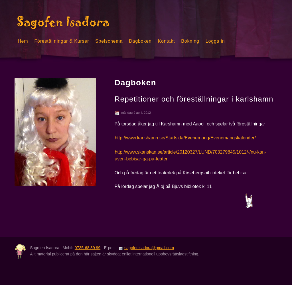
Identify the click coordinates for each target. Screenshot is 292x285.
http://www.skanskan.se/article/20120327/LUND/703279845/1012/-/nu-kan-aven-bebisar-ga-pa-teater (190, 155)
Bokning (190, 41)
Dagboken (140, 41)
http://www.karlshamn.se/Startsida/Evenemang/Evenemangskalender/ (185, 137)
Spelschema (109, 41)
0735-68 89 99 (87, 247)
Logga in (215, 41)
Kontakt (166, 41)
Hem (23, 41)
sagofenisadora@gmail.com (149, 247)
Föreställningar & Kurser (61, 41)
